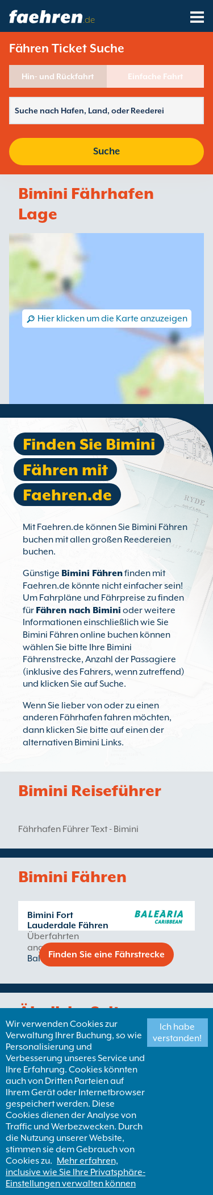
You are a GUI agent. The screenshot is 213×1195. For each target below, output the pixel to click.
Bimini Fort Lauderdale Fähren (67, 920)
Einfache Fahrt (155, 76)
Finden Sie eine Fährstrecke (106, 954)
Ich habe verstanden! (177, 1032)
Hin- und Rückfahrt (58, 76)
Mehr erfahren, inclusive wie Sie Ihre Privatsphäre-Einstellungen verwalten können (75, 1172)
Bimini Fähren (92, 573)
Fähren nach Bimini (78, 610)
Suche (106, 151)
